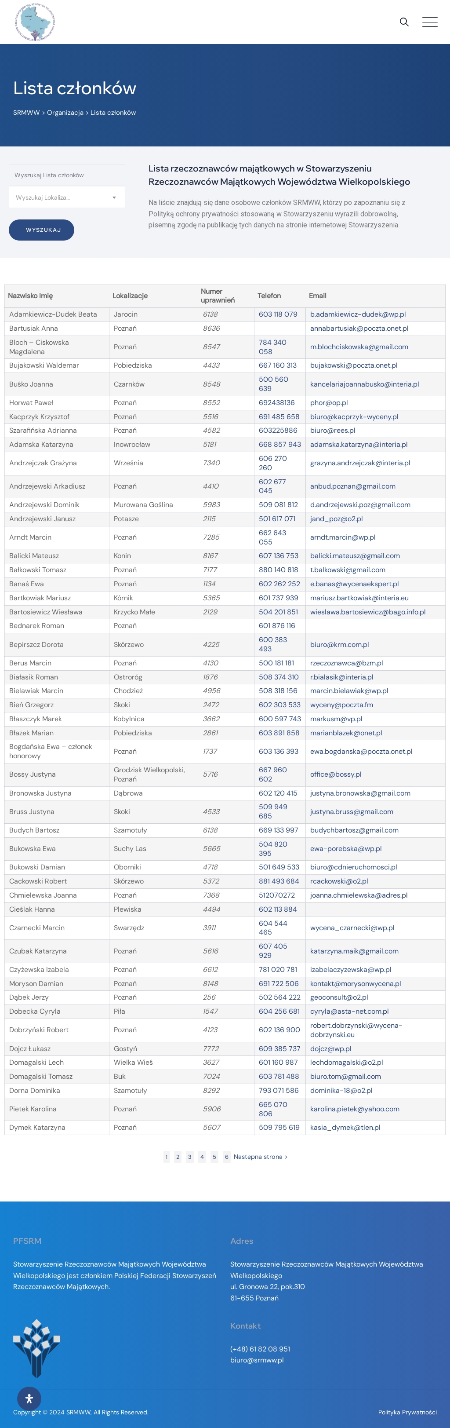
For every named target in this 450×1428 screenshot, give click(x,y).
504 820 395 (273, 849)
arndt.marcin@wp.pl (343, 537)
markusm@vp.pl (336, 718)
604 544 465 (273, 928)
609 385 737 (280, 1048)
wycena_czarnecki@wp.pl (352, 927)
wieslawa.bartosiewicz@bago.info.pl (368, 612)
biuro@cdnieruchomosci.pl (353, 867)
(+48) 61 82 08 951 (260, 1349)
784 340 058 (273, 347)
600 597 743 (280, 718)
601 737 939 (278, 598)
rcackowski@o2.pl (339, 881)
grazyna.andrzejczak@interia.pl (360, 462)
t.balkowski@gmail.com (347, 569)
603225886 (278, 430)
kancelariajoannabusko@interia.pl (364, 384)
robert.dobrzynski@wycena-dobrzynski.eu (356, 1030)
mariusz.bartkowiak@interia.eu (359, 598)
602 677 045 (272, 486)
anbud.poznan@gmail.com (353, 486)
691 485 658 (279, 416)
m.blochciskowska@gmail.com (359, 346)
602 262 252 (279, 583)
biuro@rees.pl (333, 430)
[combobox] (67, 197)
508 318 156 (278, 690)
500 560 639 (273, 384)
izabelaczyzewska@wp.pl (351, 969)
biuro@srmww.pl (257, 1360)
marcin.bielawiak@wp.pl (349, 690)
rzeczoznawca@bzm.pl (346, 663)
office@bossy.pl (336, 774)
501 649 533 (279, 867)
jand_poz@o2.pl (336, 518)
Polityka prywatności (407, 1412)
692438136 (277, 402)
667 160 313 (278, 365)
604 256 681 (279, 1011)
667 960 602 (273, 774)
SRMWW (78, 1412)
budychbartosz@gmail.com (354, 830)
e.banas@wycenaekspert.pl (354, 583)
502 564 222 (280, 997)
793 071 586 (279, 1090)
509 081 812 (278, 504)
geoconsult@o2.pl (339, 997)
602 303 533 (280, 704)
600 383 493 (273, 644)
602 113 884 (278, 909)
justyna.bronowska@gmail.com (360, 793)
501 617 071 (277, 518)
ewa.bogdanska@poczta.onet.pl (361, 751)
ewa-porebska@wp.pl (346, 848)
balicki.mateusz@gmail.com (355, 555)
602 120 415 (278, 793)
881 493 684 (279, 881)
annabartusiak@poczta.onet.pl (359, 328)
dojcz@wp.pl (331, 1048)
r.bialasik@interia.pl (342, 677)
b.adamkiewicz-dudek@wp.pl (358, 314)
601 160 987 (278, 1062)
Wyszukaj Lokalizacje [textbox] (45, 197)
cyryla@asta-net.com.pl (349, 1011)
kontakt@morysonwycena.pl (355, 983)
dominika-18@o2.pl (341, 1090)
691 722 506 (279, 983)
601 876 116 (277, 625)
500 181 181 (276, 663)
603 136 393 (278, 751)
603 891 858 (279, 733)
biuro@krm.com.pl (339, 644)
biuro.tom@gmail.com (345, 1076)
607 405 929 (273, 951)
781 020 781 (278, 969)
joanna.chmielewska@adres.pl (359, 895)
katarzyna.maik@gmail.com (354, 951)
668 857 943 (280, 444)
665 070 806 (273, 1109)
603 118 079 (278, 314)
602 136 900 (279, 1029)
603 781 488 (279, 1076)
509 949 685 (273, 811)
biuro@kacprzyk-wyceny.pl (354, 416)
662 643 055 (272, 537)
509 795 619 (279, 1127)
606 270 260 (273, 463)
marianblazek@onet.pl (346, 733)
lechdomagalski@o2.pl (346, 1062)
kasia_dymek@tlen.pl (345, 1127)
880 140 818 (278, 569)
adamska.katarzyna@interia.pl (359, 444)
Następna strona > (261, 1157)
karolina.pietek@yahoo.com (354, 1109)
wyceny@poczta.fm (341, 704)
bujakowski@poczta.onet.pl (354, 365)
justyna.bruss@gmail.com (351, 811)
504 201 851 (278, 612)
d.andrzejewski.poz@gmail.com (360, 504)
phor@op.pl (329, 402)
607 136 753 (278, 555)
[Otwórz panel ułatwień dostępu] (29, 1399)
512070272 (277, 895)
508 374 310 (279, 677)
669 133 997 (278, 830)
